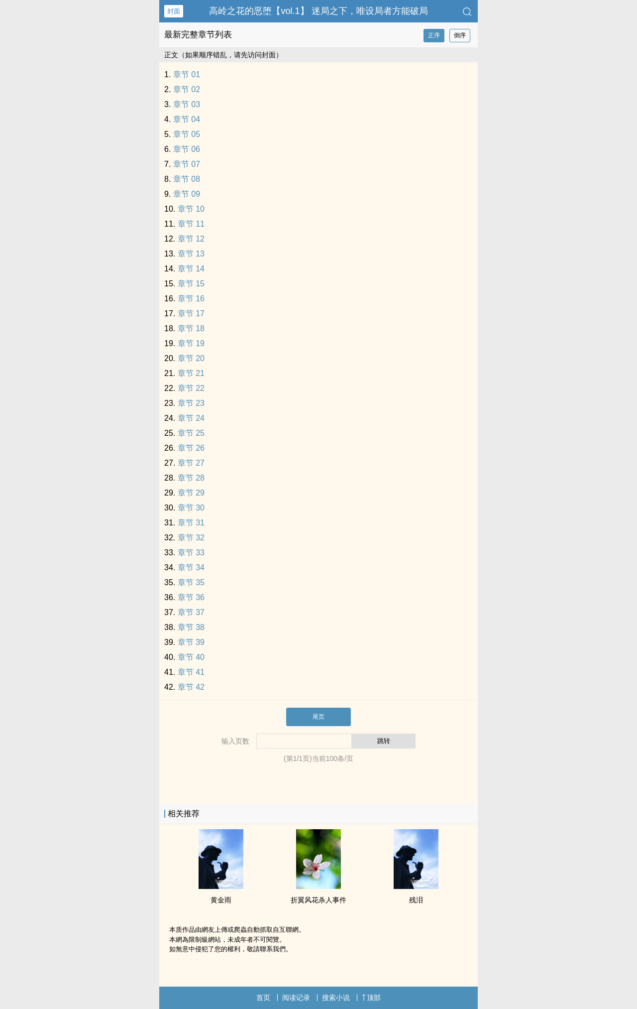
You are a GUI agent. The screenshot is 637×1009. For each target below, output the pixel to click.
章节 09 (186, 194)
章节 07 (186, 164)
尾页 (318, 716)
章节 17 (191, 313)
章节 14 (191, 268)
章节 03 (186, 104)
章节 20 (191, 358)
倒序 (460, 35)
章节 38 (191, 627)
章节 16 (191, 298)
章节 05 (186, 134)
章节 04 (186, 119)
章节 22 (191, 388)
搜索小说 (336, 998)
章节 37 (191, 612)
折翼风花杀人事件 (318, 900)
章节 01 (186, 74)
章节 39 (191, 642)
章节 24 (191, 418)
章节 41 (191, 672)
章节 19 (191, 343)
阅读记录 (296, 998)
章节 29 (191, 493)
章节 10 (191, 209)
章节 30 (191, 508)
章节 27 (191, 463)
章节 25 (191, 433)
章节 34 (191, 567)
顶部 (371, 998)
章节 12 (191, 239)
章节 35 (191, 582)
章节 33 (191, 552)
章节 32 (191, 537)
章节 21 (191, 373)
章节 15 (191, 283)
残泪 (416, 900)
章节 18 (191, 328)
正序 (434, 35)
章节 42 (191, 687)
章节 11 (191, 224)
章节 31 (191, 522)
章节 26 (191, 448)
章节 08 (186, 179)
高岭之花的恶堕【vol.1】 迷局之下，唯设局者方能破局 (318, 11)
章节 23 (191, 403)
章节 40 (191, 657)
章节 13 (191, 254)
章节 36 (191, 597)
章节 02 (186, 89)
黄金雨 (221, 900)
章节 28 (191, 478)
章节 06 (186, 149)
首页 (263, 998)
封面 (173, 11)
